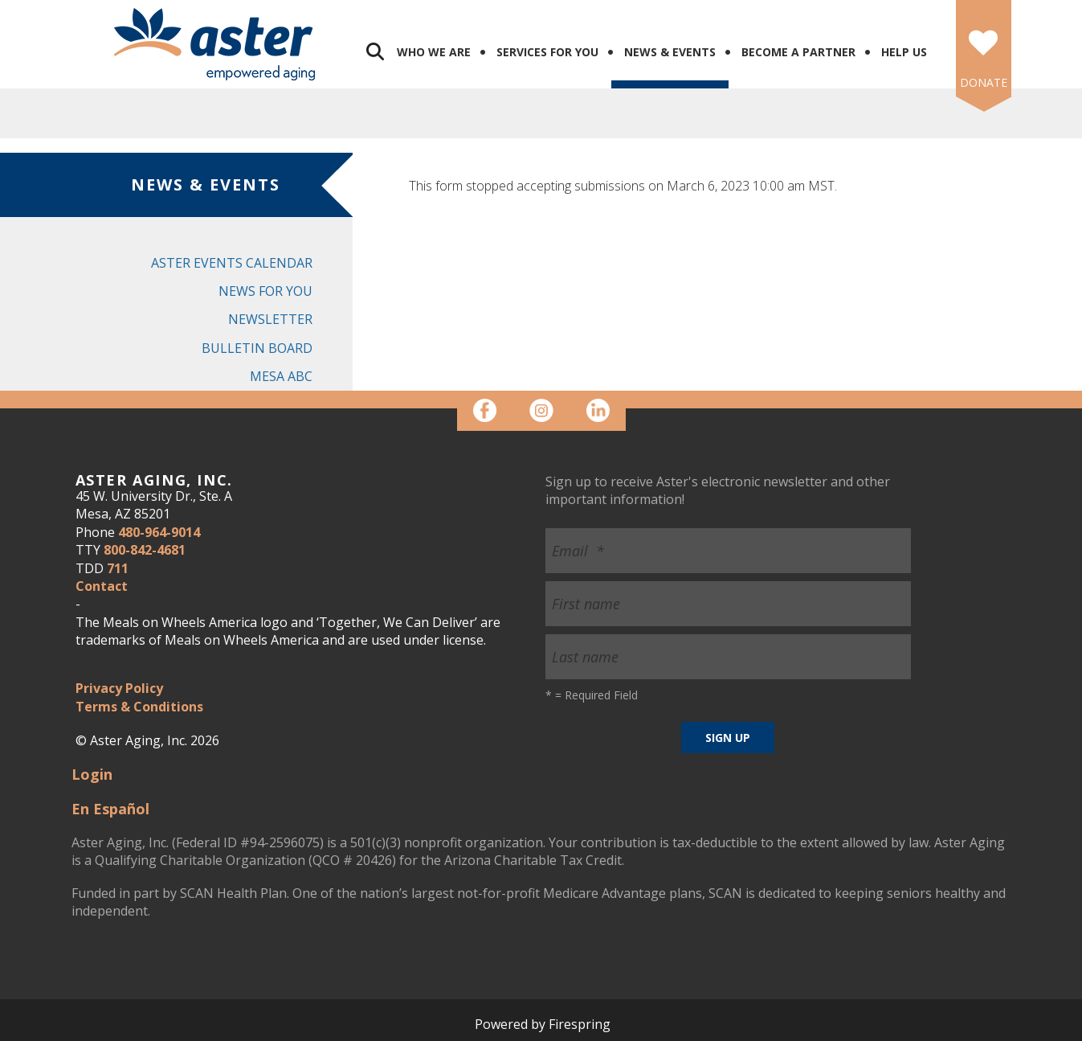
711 (118, 568)
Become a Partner (798, 51)
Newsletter (270, 319)
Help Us (904, 51)
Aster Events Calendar (231, 263)
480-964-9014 (159, 532)
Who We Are (434, 51)
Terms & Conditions (139, 706)
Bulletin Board (257, 348)
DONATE (983, 82)
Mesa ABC (281, 376)
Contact (102, 586)
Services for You (547, 51)
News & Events (670, 51)
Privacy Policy (119, 688)
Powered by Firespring (542, 1024)
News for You (265, 291)
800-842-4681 (145, 550)
